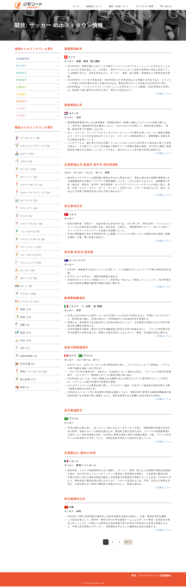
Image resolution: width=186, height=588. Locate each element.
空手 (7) (22, 348)
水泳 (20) (23, 340)
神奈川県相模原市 (76, 347)
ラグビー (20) (25, 293)
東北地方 (37, 65)
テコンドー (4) (26, 207)
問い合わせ (165, 6)
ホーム (76, 6)
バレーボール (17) (28, 254)
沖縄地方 (37, 115)
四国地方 (37, 101)
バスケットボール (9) (30, 239)
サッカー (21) (25, 168)
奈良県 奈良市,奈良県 (78, 252)
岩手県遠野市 (73, 410)
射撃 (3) (22, 324)
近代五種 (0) (25, 363)
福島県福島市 (73, 48)
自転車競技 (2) (26, 355)
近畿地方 (37, 87)
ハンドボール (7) (27, 231)
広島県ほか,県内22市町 (80, 452)
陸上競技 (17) (25, 379)
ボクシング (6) (26, 277)
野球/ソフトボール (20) (31, 371)
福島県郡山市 (73, 105)
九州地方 (37, 108)
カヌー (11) (24, 153)
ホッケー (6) (25, 270)
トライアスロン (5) (28, 223)
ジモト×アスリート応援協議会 (155, 577)
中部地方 (37, 79)
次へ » (130, 542)
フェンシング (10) (28, 262)
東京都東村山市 (74, 498)
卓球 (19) (23, 316)
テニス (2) (23, 215)
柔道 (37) (23, 332)
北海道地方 (37, 58)
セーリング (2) (26, 200)
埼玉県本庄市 (73, 206)
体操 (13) (23, 309)
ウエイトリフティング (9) (32, 145)
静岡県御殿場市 (74, 298)
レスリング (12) (27, 301)
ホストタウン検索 (144, 6)
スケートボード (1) (28, 184)
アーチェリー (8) (27, 137)
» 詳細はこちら (163, 93)
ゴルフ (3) (23, 161)
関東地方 (37, 72)
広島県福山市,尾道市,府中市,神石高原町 (91, 164)
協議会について (94, 6)
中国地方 (37, 94)
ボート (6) (23, 285)
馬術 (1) (22, 386)
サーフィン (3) (26, 176)
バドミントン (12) (28, 246)
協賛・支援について (119, 6)
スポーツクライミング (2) (32, 192)
